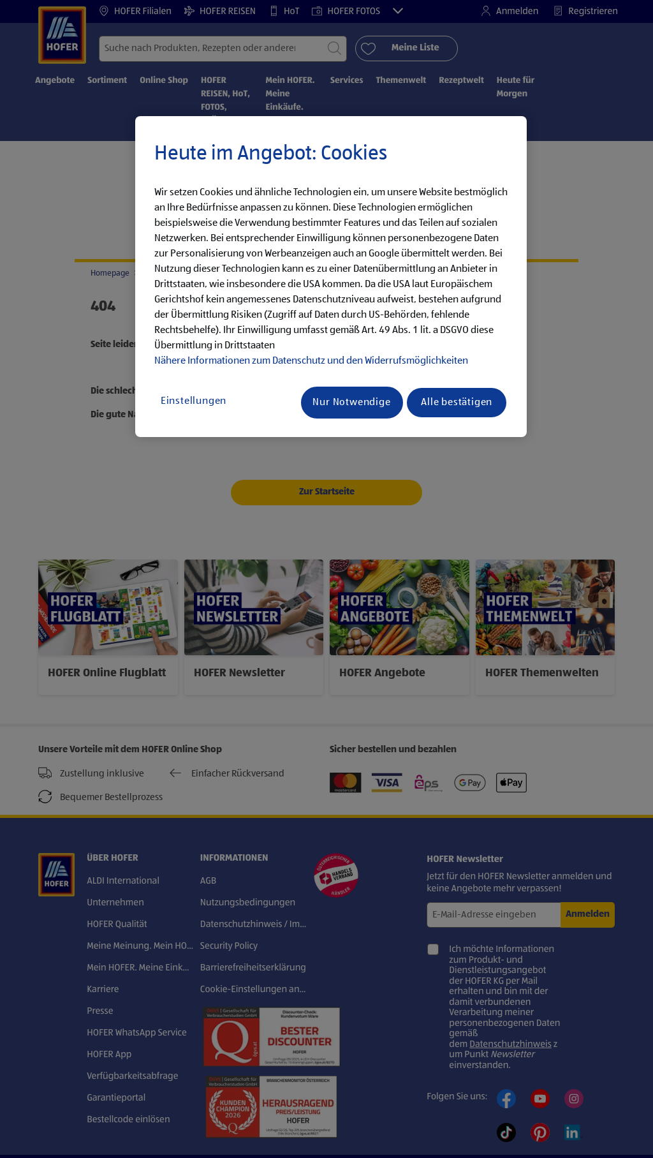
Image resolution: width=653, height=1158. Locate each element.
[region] (331, 277)
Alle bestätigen (456, 402)
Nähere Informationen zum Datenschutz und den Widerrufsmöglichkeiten (311, 361)
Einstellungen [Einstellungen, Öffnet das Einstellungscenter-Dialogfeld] (193, 401)
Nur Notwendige (351, 402)
